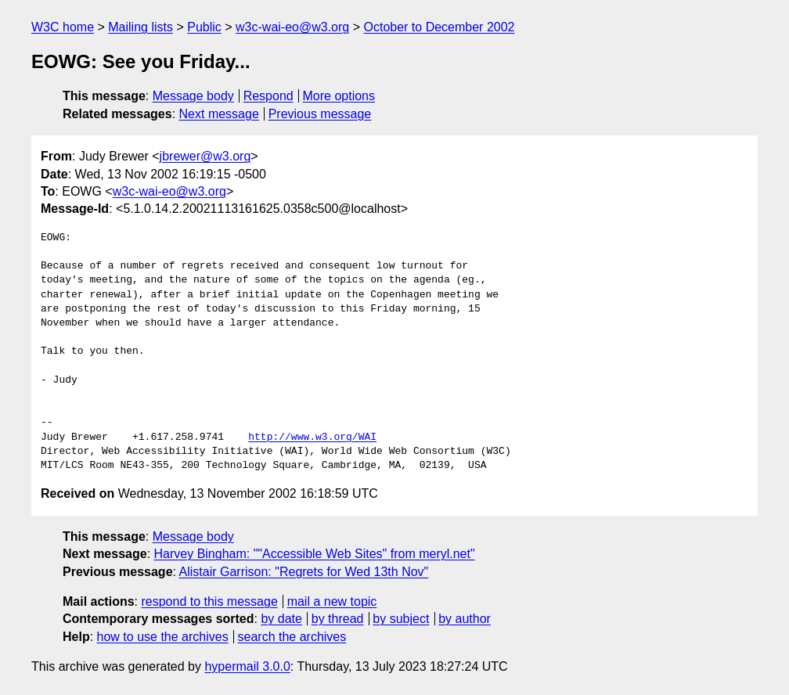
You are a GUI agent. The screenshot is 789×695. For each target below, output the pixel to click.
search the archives (292, 636)
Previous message (320, 114)
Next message (219, 114)
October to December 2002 (438, 27)
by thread (338, 618)
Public (204, 27)
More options (339, 96)
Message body (193, 96)
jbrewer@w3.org (205, 156)
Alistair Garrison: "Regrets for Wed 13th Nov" (304, 571)
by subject (401, 618)
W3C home (62, 27)
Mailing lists (140, 27)
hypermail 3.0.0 (247, 666)
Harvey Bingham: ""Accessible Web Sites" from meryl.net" (314, 553)
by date (281, 618)
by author (464, 618)
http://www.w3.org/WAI (312, 437)
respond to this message (209, 601)
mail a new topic (332, 601)
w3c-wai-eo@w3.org (292, 27)
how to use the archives (163, 636)
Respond (268, 96)
